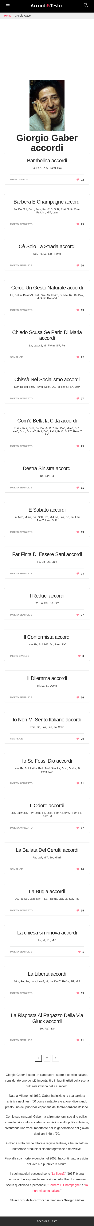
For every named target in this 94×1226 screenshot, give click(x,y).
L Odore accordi (47, 805)
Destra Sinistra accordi (47, 468)
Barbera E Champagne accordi (47, 202)
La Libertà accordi (47, 974)
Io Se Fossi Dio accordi (47, 761)
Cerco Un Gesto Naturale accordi (47, 288)
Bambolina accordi (47, 160)
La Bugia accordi (47, 891)
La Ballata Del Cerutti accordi (47, 850)
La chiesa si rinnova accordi (47, 933)
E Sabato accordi (47, 510)
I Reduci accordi (47, 596)
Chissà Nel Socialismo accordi (47, 379)
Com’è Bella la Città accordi (47, 421)
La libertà (58, 1173)
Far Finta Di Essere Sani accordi (47, 554)
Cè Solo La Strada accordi (47, 246)
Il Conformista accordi (47, 637)
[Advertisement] (47, 47)
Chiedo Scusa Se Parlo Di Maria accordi (47, 335)
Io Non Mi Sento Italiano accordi (47, 720)
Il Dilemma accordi (47, 678)
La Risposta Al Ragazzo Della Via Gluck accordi (47, 1018)
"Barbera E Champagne (64, 1185)
